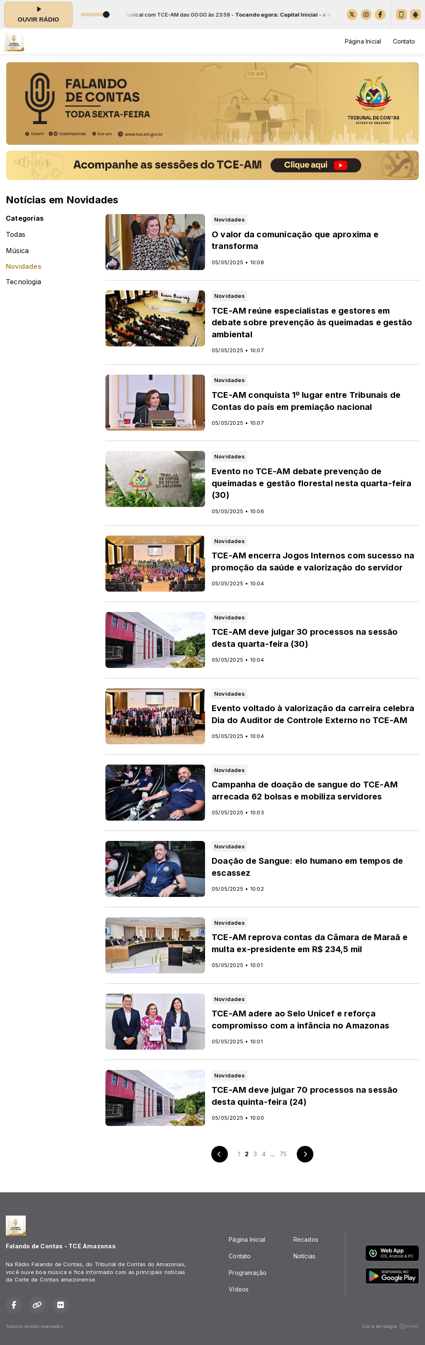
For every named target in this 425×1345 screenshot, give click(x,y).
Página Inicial (363, 41)
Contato (404, 41)
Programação (247, 1272)
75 (283, 1153)
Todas (15, 235)
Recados (305, 1239)
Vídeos (239, 1289)
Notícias (304, 1256)
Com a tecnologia (390, 1326)
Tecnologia (23, 282)
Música (17, 251)
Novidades (24, 266)
